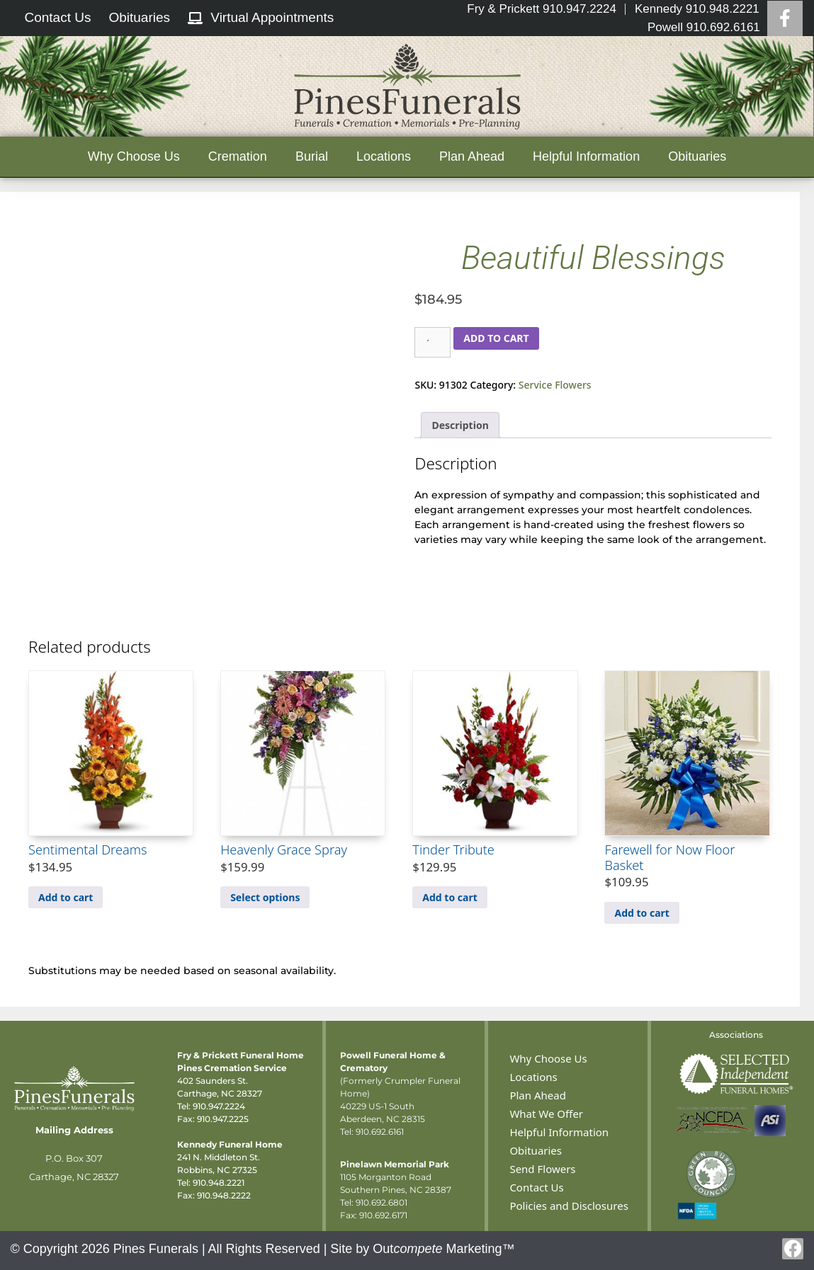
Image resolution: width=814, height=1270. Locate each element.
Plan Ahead (471, 156)
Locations (383, 156)
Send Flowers (542, 1169)
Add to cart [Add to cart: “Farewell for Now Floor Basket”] (641, 913)
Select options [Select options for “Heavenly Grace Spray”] (265, 897)
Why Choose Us (134, 156)
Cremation (237, 156)
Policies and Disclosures (568, 1206)
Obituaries (697, 156)
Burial (311, 156)
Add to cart (495, 338)
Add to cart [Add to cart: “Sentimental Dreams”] (65, 897)
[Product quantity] (432, 342)
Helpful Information (586, 156)
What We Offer (546, 1113)
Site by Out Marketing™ (422, 1249)
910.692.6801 (381, 1202)
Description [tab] (459, 425)
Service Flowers (555, 384)
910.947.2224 (219, 1106)
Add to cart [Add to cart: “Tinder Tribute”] (449, 897)
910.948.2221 (218, 1182)
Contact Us (536, 1187)
